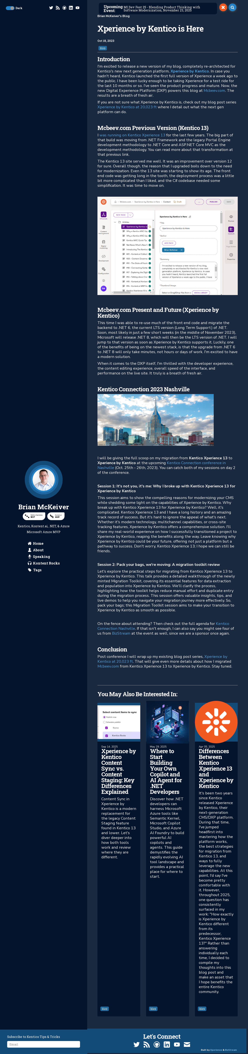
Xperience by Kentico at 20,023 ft (127, 107)
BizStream (121, 633)
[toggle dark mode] (10, 8)
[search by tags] (35, 570)
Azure (65, 526)
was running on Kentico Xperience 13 (132, 135)
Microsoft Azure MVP (43, 532)
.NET (52, 526)
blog (102, 48)
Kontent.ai (39, 526)
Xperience (216, 1049)
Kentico (24, 526)
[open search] (232, 7)
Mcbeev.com (214, 90)
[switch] (223, 7)
